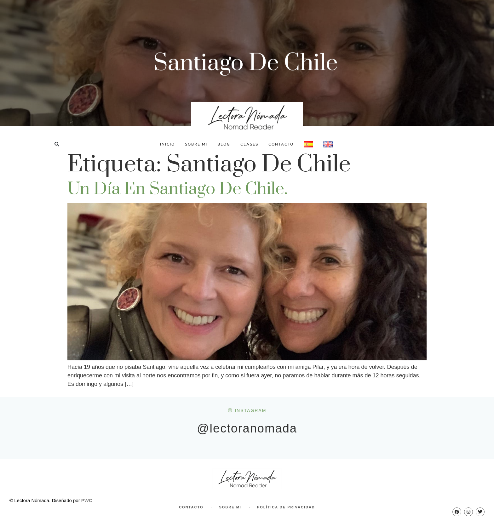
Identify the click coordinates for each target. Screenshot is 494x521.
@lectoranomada (247, 428)
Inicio (167, 144)
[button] (57, 144)
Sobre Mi (196, 144)
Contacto (281, 144)
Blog (223, 144)
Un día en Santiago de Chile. (177, 189)
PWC (86, 500)
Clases (249, 144)
